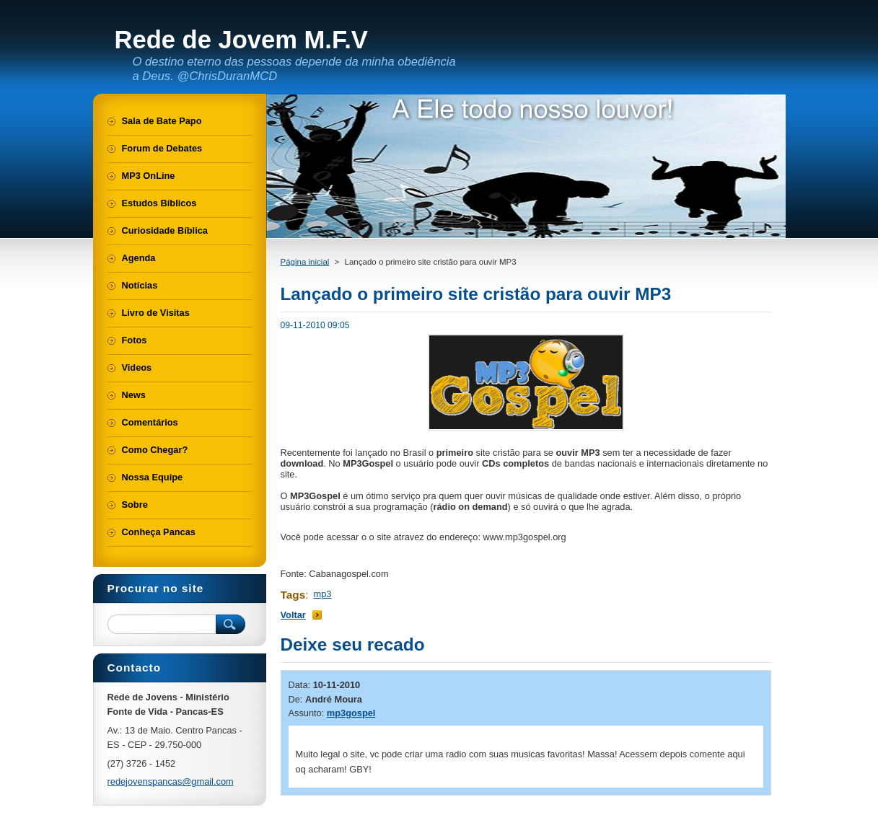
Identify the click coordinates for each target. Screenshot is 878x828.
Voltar (293, 614)
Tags (293, 595)
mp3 (323, 594)
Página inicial (305, 261)
